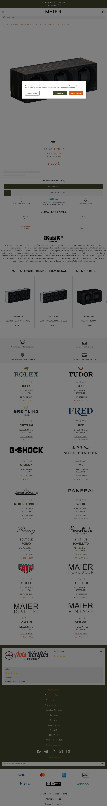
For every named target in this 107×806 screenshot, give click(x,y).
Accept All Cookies (76, 93)
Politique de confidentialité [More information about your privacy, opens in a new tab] (68, 87)
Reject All (60, 93)
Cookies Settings (32, 93)
